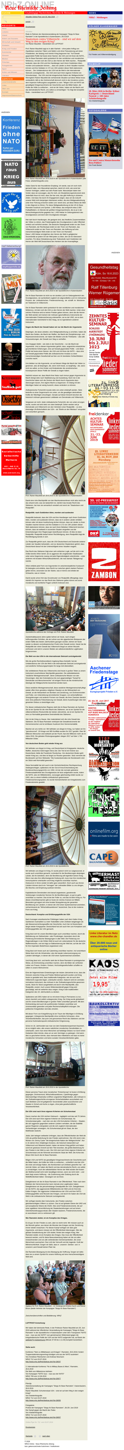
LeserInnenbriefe (9, 82)
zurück (28, 22)
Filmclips (5, 62)
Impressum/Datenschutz (12, 95)
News (4, 28)
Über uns (6, 88)
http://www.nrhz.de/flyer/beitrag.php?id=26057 (43, 1417)
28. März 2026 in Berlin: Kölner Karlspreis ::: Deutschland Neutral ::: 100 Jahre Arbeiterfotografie (104, 95)
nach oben (46, 1436)
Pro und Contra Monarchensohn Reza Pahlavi (104, 161)
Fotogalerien (7, 65)
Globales (5, 45)
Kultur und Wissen (9, 72)
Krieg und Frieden (9, 49)
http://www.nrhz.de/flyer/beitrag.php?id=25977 (43, 1379)
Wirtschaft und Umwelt (11, 42)
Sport (4, 69)
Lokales (5, 32)
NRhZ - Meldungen (98, 17)
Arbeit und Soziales (10, 38)
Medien (5, 59)
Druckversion (30, 27)
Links (4, 85)
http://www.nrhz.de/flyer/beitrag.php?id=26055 (43, 1400)
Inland (4, 35)
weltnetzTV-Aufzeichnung (35, 1340)
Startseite (29, 1436)
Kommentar (6, 52)
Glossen (5, 55)
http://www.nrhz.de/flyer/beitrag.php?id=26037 (43, 1362)
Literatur (5, 75)
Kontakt (5, 92)
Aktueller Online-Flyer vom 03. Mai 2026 (40, 17)
